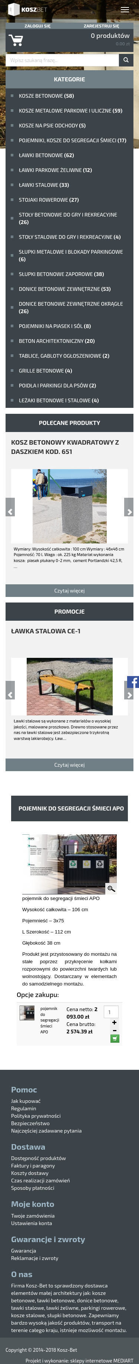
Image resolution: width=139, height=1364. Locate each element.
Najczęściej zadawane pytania (46, 1130)
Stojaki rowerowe (49, 200)
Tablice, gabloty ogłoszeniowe (64, 356)
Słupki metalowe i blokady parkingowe (71, 255)
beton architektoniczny (57, 341)
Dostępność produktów (38, 1158)
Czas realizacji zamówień (40, 1180)
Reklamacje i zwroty (34, 1258)
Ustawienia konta (31, 1223)
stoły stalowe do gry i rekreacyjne (70, 237)
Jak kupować (26, 1101)
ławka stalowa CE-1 (45, 631)
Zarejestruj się (101, 25)
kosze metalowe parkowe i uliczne (70, 110)
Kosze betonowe (46, 95)
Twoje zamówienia (33, 1215)
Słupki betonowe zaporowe (61, 274)
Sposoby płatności (32, 1188)
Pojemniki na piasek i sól (55, 326)
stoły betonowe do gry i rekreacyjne (68, 218)
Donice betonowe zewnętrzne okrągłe (71, 307)
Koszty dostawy (30, 1173)
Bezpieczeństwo (30, 1123)
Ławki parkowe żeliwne (55, 170)
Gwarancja (23, 1250)
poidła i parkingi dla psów (57, 385)
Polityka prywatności (36, 1116)
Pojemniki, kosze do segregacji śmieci (72, 140)
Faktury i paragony (33, 1165)
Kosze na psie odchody (52, 125)
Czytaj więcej (69, 590)
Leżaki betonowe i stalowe (59, 400)
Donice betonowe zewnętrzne (65, 289)
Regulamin (23, 1108)
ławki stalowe (44, 185)
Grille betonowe (45, 370)
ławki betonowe (46, 155)
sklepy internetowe (91, 1361)
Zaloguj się (37, 25)
